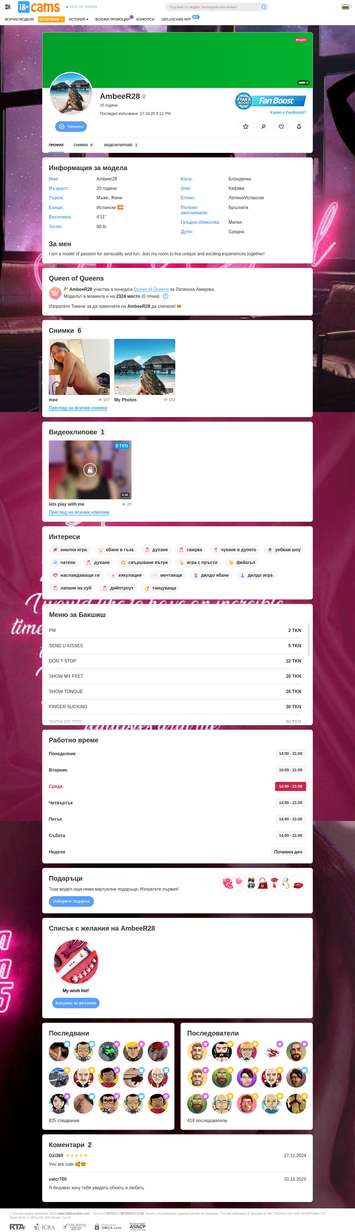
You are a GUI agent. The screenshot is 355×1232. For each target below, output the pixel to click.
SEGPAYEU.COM (132, 1213)
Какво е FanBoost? (288, 112)
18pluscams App (177, 18)
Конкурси (145, 19)
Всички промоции (113, 18)
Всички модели (19, 19)
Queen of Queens (151, 289)
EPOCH (112, 1213)
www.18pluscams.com (74, 1213)
